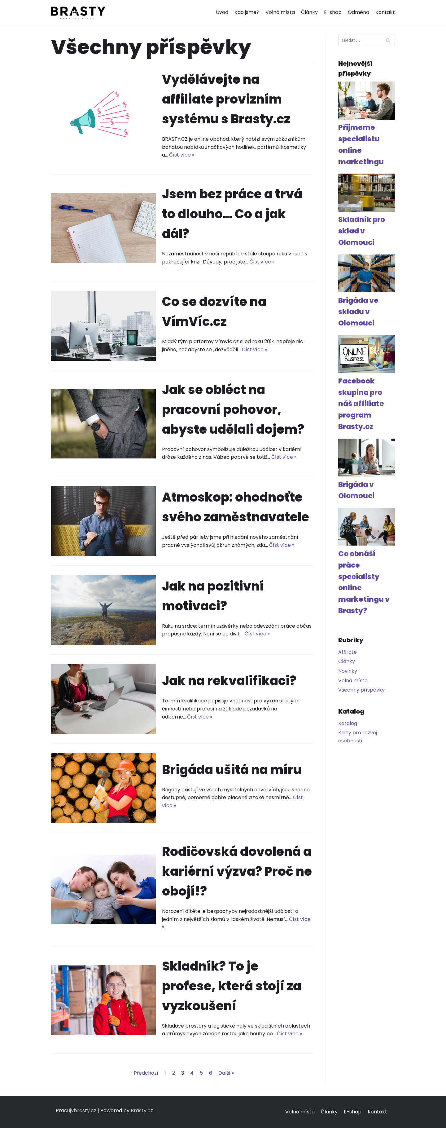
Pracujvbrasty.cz (76, 1110)
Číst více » (181, 154)
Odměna (358, 12)
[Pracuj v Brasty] (78, 12)
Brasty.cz (142, 1110)
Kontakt (385, 12)
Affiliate (347, 652)
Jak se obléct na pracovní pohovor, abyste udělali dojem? (233, 409)
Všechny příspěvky (361, 689)
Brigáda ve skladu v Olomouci (358, 311)
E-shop (333, 12)
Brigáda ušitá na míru (232, 769)
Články (309, 12)
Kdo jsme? (246, 12)
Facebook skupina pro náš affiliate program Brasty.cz (361, 403)
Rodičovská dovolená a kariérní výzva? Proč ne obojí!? (237, 871)
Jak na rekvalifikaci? (229, 680)
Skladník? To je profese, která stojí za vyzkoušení (231, 986)
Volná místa (280, 12)
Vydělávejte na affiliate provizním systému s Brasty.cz (226, 99)
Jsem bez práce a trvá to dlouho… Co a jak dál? (232, 213)
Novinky (347, 671)
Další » (226, 1073)
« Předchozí (144, 1073)
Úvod (222, 12)
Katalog (347, 723)
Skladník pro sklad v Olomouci (361, 231)
